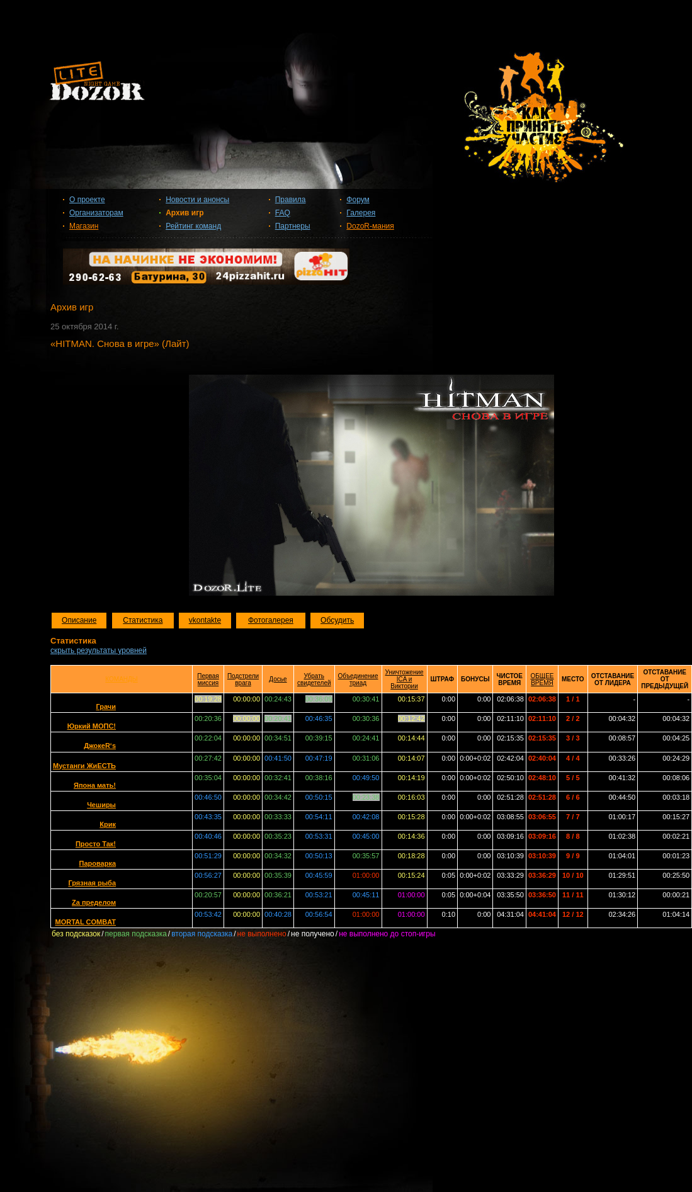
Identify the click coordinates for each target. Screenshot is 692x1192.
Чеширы (101, 805)
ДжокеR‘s (100, 745)
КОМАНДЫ (121, 679)
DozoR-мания (370, 226)
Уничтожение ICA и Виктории (404, 679)
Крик (107, 824)
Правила (290, 199)
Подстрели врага (243, 679)
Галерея (360, 212)
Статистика (142, 620)
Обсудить (337, 620)
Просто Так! (96, 844)
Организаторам (96, 212)
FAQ (282, 212)
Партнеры (292, 226)
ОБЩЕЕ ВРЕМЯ (541, 679)
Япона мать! (95, 785)
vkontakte (205, 620)
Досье (277, 679)
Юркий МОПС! (91, 726)
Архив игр (184, 212)
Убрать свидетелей (314, 679)
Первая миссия (208, 679)
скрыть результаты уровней (98, 650)
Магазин (83, 226)
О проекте (87, 199)
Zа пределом (94, 902)
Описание (79, 620)
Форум (357, 199)
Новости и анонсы (197, 199)
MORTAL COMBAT (85, 922)
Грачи (106, 706)
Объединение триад (358, 679)
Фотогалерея (270, 620)
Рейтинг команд (193, 226)
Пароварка (97, 863)
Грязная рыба (92, 883)
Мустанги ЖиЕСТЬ (84, 765)
